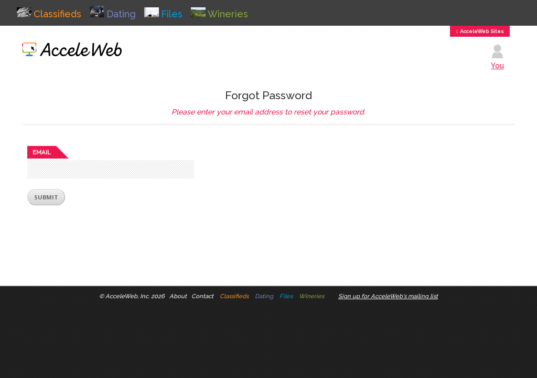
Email (42, 152)
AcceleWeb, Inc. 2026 (135, 296)
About (178, 296)
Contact (202, 296)
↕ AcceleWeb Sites (480, 31)
